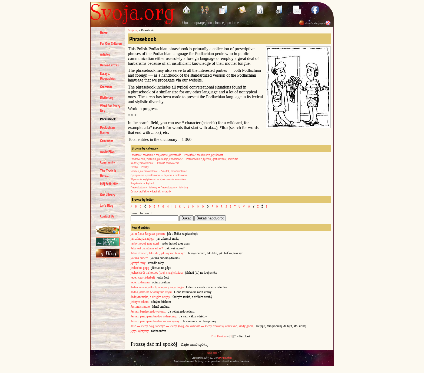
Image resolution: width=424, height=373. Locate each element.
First (213, 336)
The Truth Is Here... (108, 173)
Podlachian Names (107, 130)
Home (104, 32)
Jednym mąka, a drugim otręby (150, 297)
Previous (222, 336)
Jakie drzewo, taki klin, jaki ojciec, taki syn (158, 253)
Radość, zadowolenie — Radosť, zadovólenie (155, 163)
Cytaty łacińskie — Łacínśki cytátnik (151, 191)
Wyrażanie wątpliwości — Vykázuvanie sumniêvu (158, 179)
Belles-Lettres (109, 65)
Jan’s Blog (106, 205)
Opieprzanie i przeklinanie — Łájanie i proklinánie (159, 175)
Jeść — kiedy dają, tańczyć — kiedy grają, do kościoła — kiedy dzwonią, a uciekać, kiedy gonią (192, 326)
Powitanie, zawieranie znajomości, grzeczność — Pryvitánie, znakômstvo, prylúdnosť (177, 155)
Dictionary (107, 97)
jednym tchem (139, 302)
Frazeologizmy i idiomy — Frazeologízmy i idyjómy (159, 187)
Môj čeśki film (109, 183)
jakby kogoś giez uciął (145, 243)
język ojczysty (140, 331)
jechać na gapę (140, 268)
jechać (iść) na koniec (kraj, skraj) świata (157, 272)
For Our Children (111, 43)
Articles (105, 54)
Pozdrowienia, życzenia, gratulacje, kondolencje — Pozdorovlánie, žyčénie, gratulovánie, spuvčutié (184, 159)
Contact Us (107, 216)
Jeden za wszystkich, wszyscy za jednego (157, 287)
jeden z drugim (140, 282)
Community (107, 162)
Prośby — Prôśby (140, 167)
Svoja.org (133, 30)
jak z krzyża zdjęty (142, 238)
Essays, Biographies (108, 76)
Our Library (107, 194)
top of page (212, 353)
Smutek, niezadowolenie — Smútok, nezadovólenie (159, 171)
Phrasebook (108, 119)
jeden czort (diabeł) (143, 277)
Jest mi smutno (140, 306)
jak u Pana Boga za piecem (148, 234)
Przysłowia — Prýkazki (143, 183)
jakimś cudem (139, 258)
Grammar (106, 86)
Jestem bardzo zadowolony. (148, 311)
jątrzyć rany (138, 263)
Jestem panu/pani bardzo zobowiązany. (155, 321)
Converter (106, 140)
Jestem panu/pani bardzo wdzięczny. (154, 316)
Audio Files (107, 151)
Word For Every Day (110, 108)
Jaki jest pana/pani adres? (147, 248)
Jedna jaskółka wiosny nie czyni (151, 292)
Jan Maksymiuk (225, 358)
